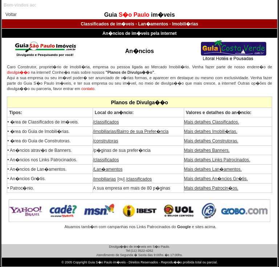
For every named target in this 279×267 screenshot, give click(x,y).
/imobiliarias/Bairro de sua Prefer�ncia (131, 131)
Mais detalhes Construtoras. (211, 140)
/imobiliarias (104, 179)
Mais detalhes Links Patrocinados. (217, 159)
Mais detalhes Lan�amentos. (213, 169)
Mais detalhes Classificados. (211, 122)
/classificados (106, 122)
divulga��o (18, 72)
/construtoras (105, 140)
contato (87, 88)
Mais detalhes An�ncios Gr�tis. (216, 178)
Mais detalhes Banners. (207, 150)
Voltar (11, 14)
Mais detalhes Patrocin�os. (211, 188)
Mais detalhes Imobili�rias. (211, 131)
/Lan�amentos (107, 169)
